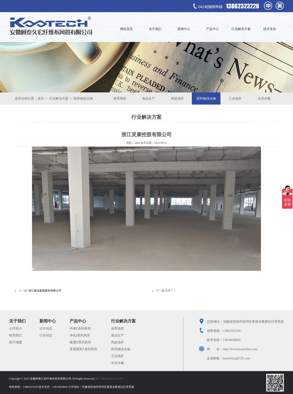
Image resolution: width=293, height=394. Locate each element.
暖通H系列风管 (80, 342)
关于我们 (155, 29)
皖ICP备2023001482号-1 (109, 378)
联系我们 (15, 335)
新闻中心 (183, 29)
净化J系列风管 (80, 335)
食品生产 (148, 98)
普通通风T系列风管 (83, 349)
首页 (41, 98)
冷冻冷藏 (264, 98)
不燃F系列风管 (80, 328)
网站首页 (126, 29)
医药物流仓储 (83, 98)
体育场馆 (119, 98)
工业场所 (235, 98)
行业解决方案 (241, 29)
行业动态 (45, 335)
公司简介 (15, 328)
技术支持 (269, 29)
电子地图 (15, 342)
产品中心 (212, 29)
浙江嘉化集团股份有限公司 (44, 290)
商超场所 (177, 98)
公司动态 (45, 328)
